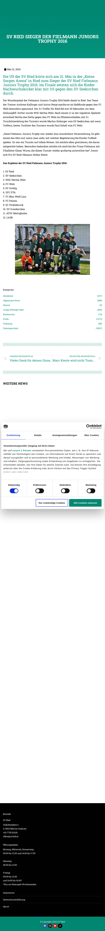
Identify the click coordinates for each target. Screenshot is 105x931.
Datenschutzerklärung (14, 899)
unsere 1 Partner (21, 450)
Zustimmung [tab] (13, 435)
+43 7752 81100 (10, 832)
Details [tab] (38, 435)
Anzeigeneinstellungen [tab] (64, 435)
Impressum (9, 892)
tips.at (6, 906)
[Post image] (52, 278)
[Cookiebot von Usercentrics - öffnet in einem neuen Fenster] (88, 426)
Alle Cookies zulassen (85, 503)
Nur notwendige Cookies (52, 503)
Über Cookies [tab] (91, 435)
